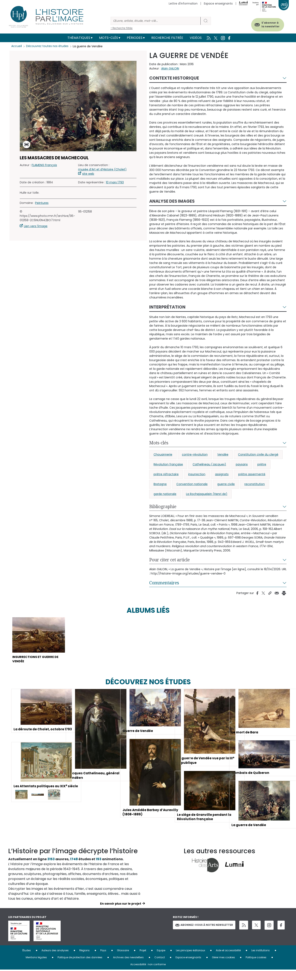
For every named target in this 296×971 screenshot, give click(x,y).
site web (88, 174)
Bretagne (160, 484)
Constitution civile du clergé (258, 454)
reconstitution (254, 484)
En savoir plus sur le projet (120, 905)
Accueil (16, 46)
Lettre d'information (183, 3)
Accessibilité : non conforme (148, 965)
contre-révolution (195, 454)
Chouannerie (163, 454)
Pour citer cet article (169, 560)
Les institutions (260, 951)
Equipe (161, 951)
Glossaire (123, 951)
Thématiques (78, 37)
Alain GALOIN (170, 68)
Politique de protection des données (80, 958)
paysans (242, 464)
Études (26, 951)
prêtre (261, 464)
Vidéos (196, 37)
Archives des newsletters (128, 958)
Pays (103, 951)
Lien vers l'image (35, 226)
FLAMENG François (44, 165)
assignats (222, 474)
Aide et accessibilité (228, 951)
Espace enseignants (218, 3)
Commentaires (164, 583)
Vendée (222, 454)
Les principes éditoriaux (190, 951)
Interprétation (167, 307)
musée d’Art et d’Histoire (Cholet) (102, 169)
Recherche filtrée (167, 37)
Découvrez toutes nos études (47, 46)
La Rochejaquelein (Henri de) (206, 494)
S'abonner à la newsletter (268, 24)
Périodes (134, 37)
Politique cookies (256, 958)
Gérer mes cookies (223, 958)
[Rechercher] (156, 21)
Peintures (42, 203)
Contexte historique (174, 78)
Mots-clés (108, 37)
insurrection (196, 474)
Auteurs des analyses (55, 951)
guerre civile (226, 484)
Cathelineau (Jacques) (209, 464)
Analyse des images (172, 201)
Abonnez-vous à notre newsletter (204, 926)
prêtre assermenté (251, 474)
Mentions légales (36, 958)
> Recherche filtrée (122, 28)
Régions (84, 951)
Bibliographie (162, 506)
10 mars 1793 (115, 182)
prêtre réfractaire (166, 474)
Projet (143, 951)
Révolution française (168, 464)
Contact (159, 958)
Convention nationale (192, 484)
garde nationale (165, 494)
